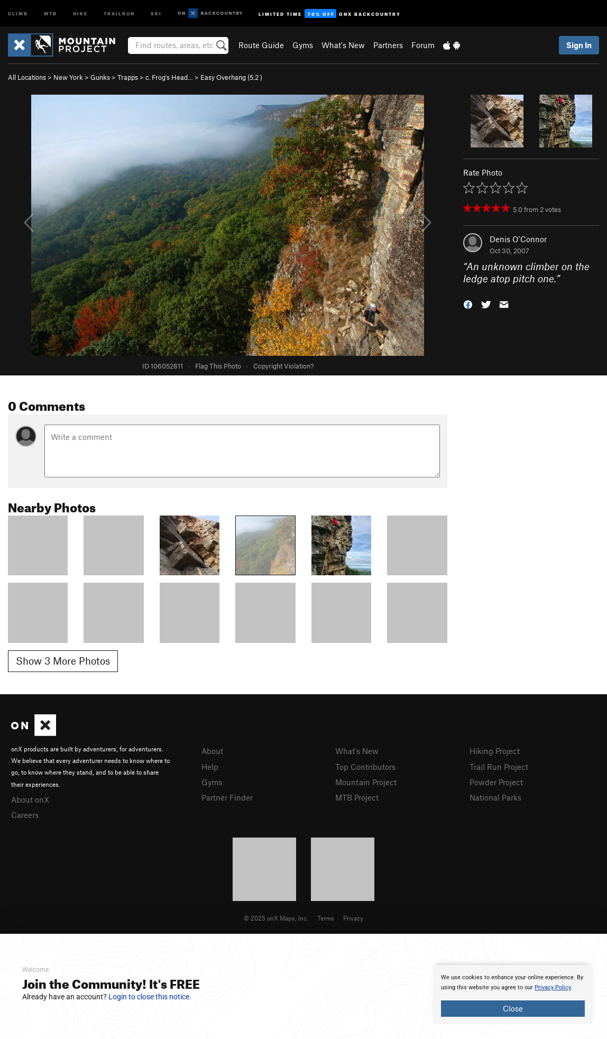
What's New (343, 45)
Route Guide (261, 45)
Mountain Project (366, 782)
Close (513, 1008)
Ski (156, 13)
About (212, 751)
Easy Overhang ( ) (231, 77)
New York (68, 77)
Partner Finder (227, 797)
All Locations (27, 77)
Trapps (127, 77)
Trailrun (119, 13)
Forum (423, 45)
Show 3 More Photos (63, 661)
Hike (80, 13)
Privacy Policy (553, 987)
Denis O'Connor (518, 239)
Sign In (579, 45)
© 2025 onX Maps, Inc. (276, 918)
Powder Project (496, 782)
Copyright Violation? (283, 366)
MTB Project (357, 797)
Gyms (302, 45)
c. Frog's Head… (169, 77)
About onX (30, 799)
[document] (513, 994)
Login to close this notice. (149, 996)
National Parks (495, 797)
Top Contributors (365, 766)
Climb (18, 13)
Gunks (100, 77)
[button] (468, 303)
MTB (50, 13)
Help (209, 766)
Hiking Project (495, 751)
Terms (325, 918)
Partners (388, 45)
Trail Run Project (499, 766)
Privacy (353, 918)
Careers (25, 815)
